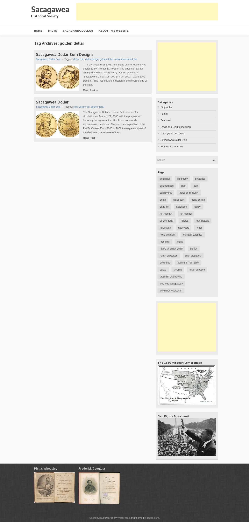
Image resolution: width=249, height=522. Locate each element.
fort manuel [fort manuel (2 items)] (186, 213)
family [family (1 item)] (197, 206)
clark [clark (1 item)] (183, 185)
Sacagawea (50, 9)
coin (75, 106)
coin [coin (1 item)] (196, 185)
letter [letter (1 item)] (199, 227)
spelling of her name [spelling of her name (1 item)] (188, 262)
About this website (113, 30)
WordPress (123, 517)
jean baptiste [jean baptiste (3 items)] (202, 220)
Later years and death (172, 133)
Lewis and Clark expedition (175, 126)
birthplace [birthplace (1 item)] (200, 178)
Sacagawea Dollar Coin (48, 59)
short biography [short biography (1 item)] (193, 255)
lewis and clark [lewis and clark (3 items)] (167, 234)
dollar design (92, 59)
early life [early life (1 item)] (164, 206)
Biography (166, 107)
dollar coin (78, 59)
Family (164, 113)
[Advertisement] (147, 11)
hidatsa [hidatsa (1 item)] (185, 220)
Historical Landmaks (171, 146)
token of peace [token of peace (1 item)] (197, 269)
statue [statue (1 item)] (163, 269)
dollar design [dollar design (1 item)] (198, 199)
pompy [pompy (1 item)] (193, 248)
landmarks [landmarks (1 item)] (165, 227)
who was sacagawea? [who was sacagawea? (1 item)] (171, 283)
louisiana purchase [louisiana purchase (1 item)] (192, 234)
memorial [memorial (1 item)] (164, 241)
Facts (52, 30)
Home (38, 30)
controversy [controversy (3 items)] (166, 192)
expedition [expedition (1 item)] (181, 206)
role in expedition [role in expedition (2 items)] (169, 255)
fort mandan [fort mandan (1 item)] (166, 213)
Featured (165, 120)
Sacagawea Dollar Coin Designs (65, 54)
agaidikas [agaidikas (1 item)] (165, 178)
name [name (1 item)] (180, 241)
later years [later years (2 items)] (183, 227)
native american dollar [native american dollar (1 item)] (171, 248)
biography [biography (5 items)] (182, 178)
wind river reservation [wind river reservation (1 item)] (171, 290)
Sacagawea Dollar (78, 30)
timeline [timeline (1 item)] (178, 269)
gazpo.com (152, 517)
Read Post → (90, 90)
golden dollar (106, 59)
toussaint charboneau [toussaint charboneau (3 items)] (171, 276)
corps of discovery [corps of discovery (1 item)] (189, 192)
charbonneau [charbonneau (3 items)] (167, 185)
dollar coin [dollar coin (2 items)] (178, 199)
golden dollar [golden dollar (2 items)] (166, 220)
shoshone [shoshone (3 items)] (165, 262)
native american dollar (125, 59)
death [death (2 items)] (163, 199)
